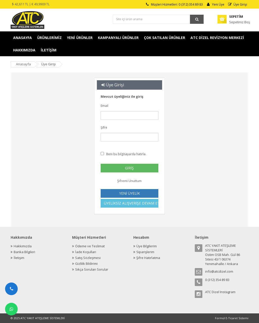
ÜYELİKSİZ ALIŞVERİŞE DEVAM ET (131, 203)
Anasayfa (23, 64)
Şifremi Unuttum (129, 180)
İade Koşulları (85, 252)
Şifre (117, 127)
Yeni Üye (215, 4)
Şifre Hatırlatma (148, 257)
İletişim (19, 257)
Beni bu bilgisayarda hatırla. (125, 154)
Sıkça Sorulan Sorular (91, 269)
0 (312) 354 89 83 (217, 279)
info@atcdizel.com (219, 271)
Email (122, 106)
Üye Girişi (237, 4)
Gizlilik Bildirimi (86, 263)
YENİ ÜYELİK (129, 193)
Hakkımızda (23, 246)
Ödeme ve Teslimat (90, 246)
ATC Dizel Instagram (220, 292)
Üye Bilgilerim (146, 246)
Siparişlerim (145, 252)
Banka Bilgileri (24, 252)
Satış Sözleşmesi (88, 257)
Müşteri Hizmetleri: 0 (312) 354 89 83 (174, 4)
